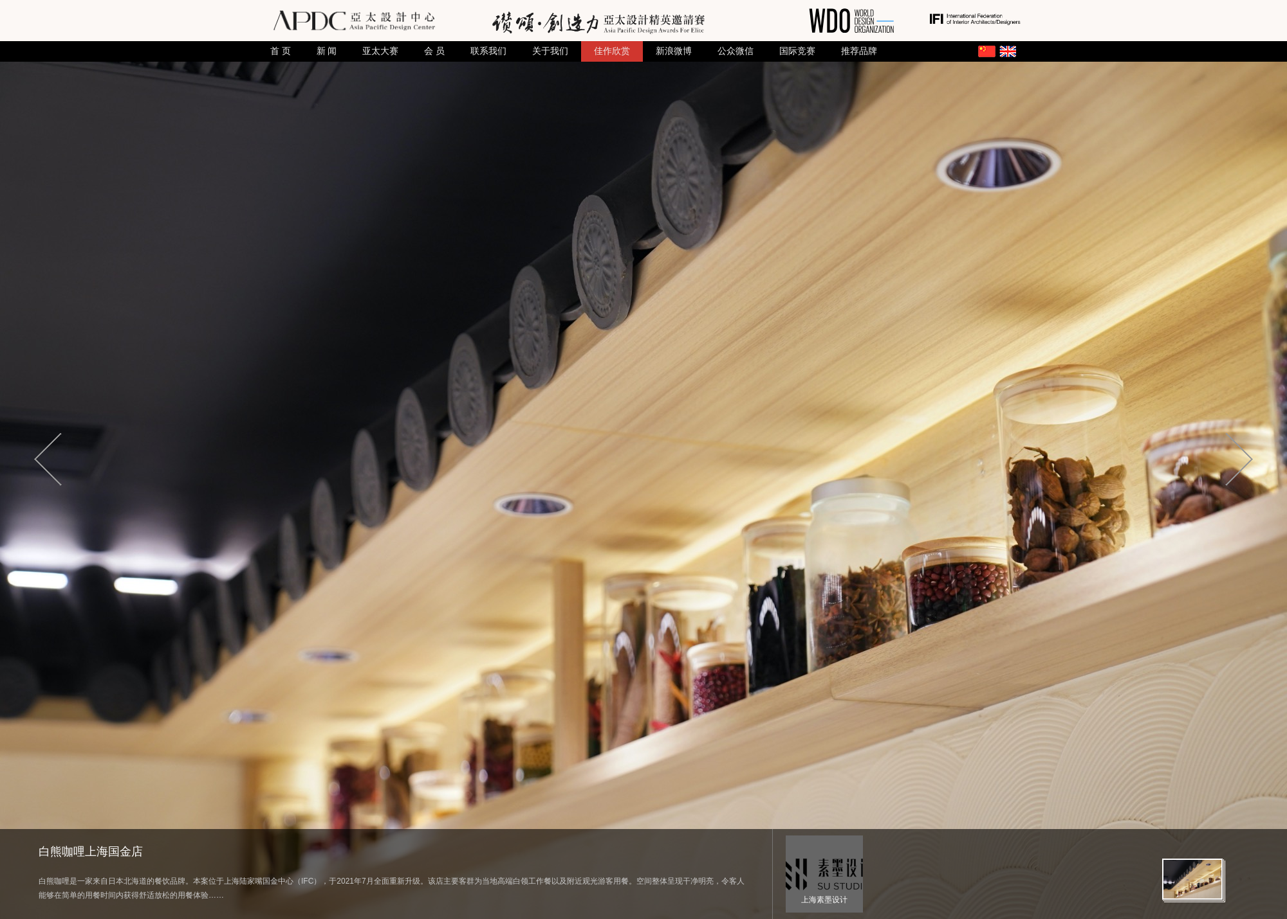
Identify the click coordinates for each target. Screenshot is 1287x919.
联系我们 (488, 51)
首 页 (280, 51)
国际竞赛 (797, 51)
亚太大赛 (380, 51)
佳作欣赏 (612, 51)
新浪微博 (674, 51)
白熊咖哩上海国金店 (91, 851)
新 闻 (327, 51)
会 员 (434, 51)
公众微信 (736, 51)
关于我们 (550, 51)
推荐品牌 (859, 51)
